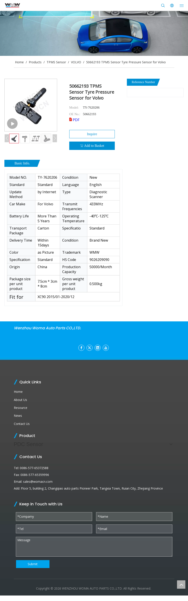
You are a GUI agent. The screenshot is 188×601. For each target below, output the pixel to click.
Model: (74, 107)
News (18, 415)
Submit (33, 564)
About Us (20, 400)
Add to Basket (92, 146)
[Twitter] (89, 348)
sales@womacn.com (38, 481)
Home (18, 392)
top (181, 584)
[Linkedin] (98, 348)
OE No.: (74, 114)
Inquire (92, 134)
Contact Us (22, 424)
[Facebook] (81, 348)
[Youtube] (106, 348)
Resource (20, 408)
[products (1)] (94, 33)
